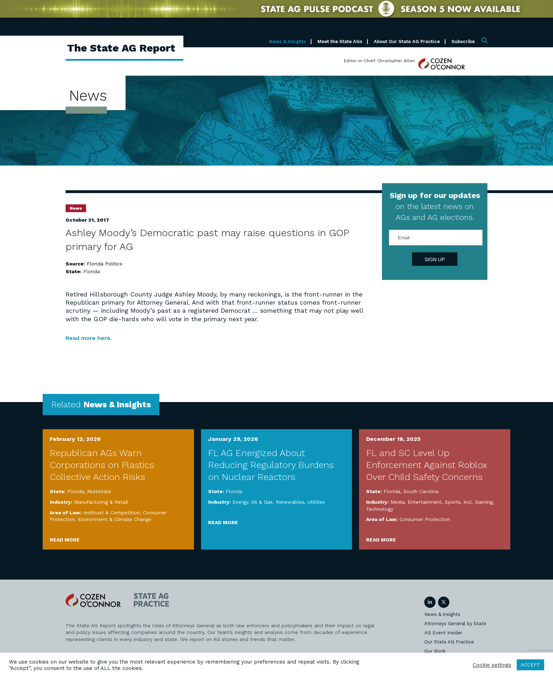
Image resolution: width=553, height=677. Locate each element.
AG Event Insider (443, 632)
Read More (65, 539)
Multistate (99, 491)
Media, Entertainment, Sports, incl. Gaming (441, 502)
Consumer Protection (425, 519)
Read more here (91, 337)
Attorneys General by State (455, 623)
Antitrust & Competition (111, 512)
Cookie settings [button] (492, 665)
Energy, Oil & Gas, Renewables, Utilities (278, 502)
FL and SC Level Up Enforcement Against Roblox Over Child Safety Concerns (426, 465)
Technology (379, 508)
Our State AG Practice (449, 641)
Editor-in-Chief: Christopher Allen (379, 60)
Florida (91, 271)
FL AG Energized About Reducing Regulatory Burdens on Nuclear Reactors (271, 465)
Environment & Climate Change (114, 519)
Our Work (434, 650)
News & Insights (287, 41)
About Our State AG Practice (407, 41)
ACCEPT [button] (530, 664)
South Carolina (420, 491)
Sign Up (435, 259)
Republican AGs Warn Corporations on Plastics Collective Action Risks (102, 465)
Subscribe (463, 41)
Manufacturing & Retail (101, 502)
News (75, 208)
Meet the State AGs (339, 41)
